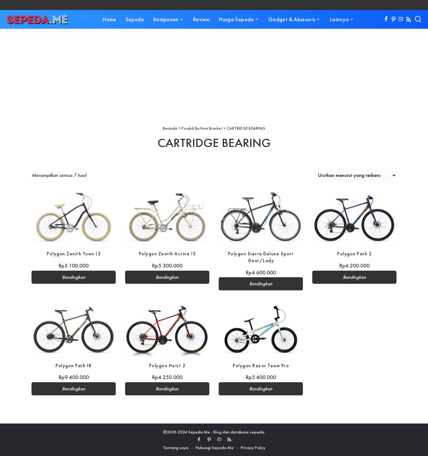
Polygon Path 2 (354, 254)
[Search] (418, 19)
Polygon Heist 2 (167, 365)
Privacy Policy (253, 447)
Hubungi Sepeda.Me (215, 447)
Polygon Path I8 (74, 365)
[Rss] (408, 19)
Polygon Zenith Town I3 (74, 254)
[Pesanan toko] (355, 175)
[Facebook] (386, 19)
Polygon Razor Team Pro (261, 365)
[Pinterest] (393, 19)
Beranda (170, 128)
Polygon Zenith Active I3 (167, 254)
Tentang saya (175, 447)
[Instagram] (401, 19)
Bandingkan (73, 277)
